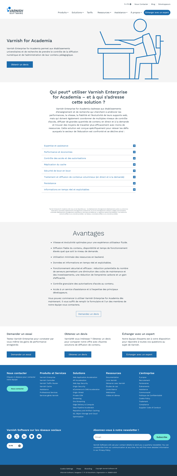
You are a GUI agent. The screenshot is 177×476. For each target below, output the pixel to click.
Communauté (144, 392)
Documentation (112, 377)
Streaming (77, 398)
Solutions (77, 12)
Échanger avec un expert (157, 12)
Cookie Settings (66, 469)
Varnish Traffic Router (49, 383)
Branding (88, 469)
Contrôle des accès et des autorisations (89, 158)
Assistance (120, 12)
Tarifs (90, 12)
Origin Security (79, 386)
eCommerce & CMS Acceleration (86, 389)
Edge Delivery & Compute (83, 405)
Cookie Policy (144, 398)
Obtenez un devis (78, 354)
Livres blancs (111, 389)
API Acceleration (79, 380)
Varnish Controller (47, 380)
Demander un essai (21, 354)
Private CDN (78, 395)
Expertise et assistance (89, 145)
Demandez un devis (88, 314)
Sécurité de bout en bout (89, 170)
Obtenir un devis (20, 64)
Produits (62, 12)
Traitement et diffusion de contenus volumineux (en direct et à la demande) (89, 177)
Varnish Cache (46, 386)
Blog (153, 4)
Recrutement (144, 380)
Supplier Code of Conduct (150, 408)
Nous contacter (17, 389)
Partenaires (144, 383)
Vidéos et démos (113, 395)
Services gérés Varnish (49, 395)
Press (79, 469)
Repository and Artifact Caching (86, 411)
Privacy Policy (104, 450)
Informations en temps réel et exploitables (89, 189)
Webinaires (110, 392)
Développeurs (164, 4)
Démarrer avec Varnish (115, 383)
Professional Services (48, 392)
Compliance (144, 405)
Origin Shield (78, 392)
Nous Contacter (141, 4)
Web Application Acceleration (85, 377)
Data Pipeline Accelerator (83, 408)
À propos (135, 12)
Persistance (89, 183)
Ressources (103, 12)
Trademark (143, 401)
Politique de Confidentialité (150, 395)
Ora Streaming (79, 401)
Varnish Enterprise (47, 377)
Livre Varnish (111, 380)
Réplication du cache (89, 164)
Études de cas (112, 386)
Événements (144, 386)
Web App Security (80, 383)
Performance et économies (89, 152)
